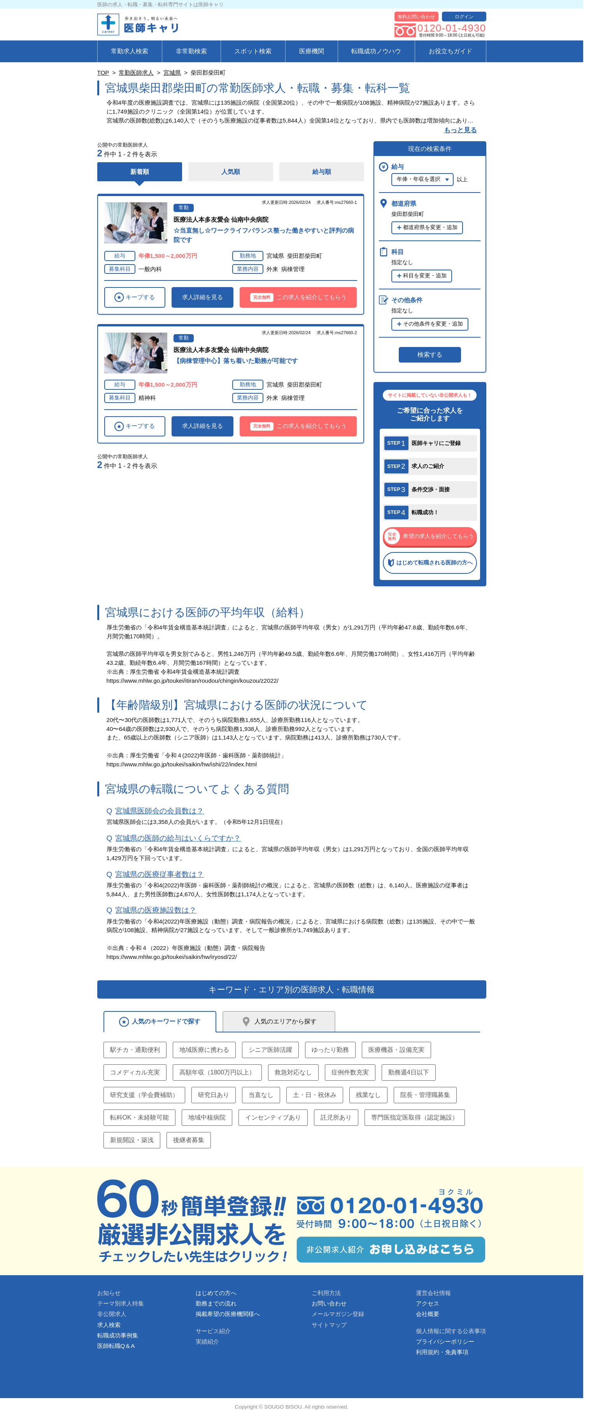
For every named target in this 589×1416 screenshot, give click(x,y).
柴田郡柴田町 (304, 255)
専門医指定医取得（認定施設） (414, 1117)
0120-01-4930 (451, 28)
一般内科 (150, 269)
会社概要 (427, 1314)
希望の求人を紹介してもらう (429, 536)
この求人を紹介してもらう (298, 297)
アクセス (427, 1303)
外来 (272, 269)
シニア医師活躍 (270, 1049)
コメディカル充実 (135, 1072)
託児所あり (336, 1117)
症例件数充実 (350, 1072)
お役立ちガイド (450, 51)
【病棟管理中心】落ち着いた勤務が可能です (236, 361)
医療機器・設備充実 (396, 1049)
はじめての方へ (216, 1293)
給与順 (321, 171)
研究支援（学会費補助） (144, 1095)
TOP (103, 72)
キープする (134, 297)
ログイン (464, 16)
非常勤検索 (191, 51)
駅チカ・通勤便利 (135, 1049)
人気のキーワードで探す (160, 1022)
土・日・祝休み (315, 1095)
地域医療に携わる (204, 1049)
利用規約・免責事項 (442, 1352)
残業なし (368, 1095)
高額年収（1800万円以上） (217, 1072)
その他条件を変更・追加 (433, 324)
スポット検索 (253, 51)
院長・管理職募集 (425, 1095)
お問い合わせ (329, 1303)
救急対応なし (293, 1072)
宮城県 (172, 72)
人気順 (230, 171)
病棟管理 (293, 269)
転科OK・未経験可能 (139, 1117)
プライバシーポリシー (445, 1341)
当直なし (261, 1095)
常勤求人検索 (129, 51)
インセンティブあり (273, 1117)
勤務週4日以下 (408, 1072)
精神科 (147, 397)
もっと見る (460, 130)
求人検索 (109, 1324)
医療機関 (311, 51)
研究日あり (213, 1095)
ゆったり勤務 (330, 1049)
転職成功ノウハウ (376, 51)
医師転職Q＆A (116, 1345)
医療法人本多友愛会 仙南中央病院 (221, 219)
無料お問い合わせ (416, 16)
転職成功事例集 (117, 1335)
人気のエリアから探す (279, 1022)
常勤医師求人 (136, 72)
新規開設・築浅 (132, 1140)
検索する (429, 354)
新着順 (139, 171)
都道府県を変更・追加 (430, 227)
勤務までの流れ (216, 1303)
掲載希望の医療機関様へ (228, 1314)
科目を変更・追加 (425, 276)
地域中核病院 (207, 1117)
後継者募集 (188, 1140)
